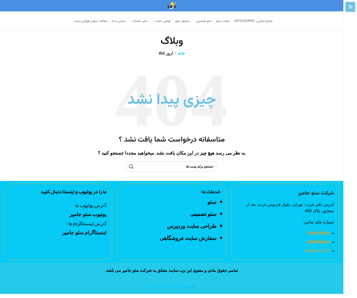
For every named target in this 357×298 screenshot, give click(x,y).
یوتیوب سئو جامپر (88, 218)
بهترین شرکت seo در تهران (171, 290)
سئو (212, 206)
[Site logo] (171, 5)
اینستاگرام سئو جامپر (84, 236)
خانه (181, 57)
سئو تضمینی (203, 218)
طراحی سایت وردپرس (191, 230)
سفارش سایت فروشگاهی (188, 242)
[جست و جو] (171, 170)
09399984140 (318, 246)
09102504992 (318, 237)
